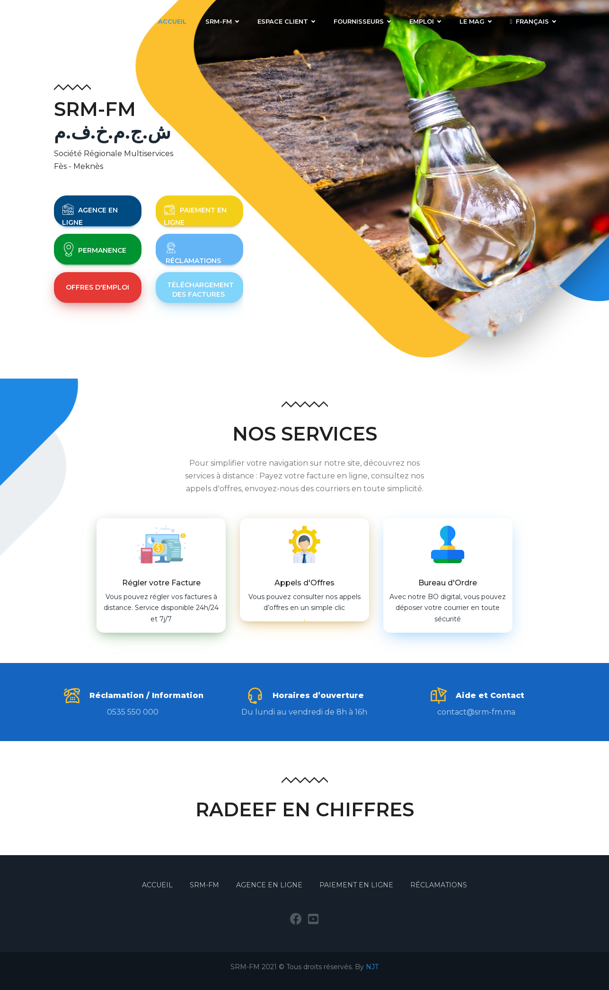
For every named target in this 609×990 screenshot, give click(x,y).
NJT (372, 967)
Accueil (172, 21)
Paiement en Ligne (356, 885)
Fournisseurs (362, 21)
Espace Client (286, 21)
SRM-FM (221, 21)
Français (533, 21)
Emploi (425, 21)
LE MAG (475, 21)
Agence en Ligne (269, 885)
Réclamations (438, 885)
